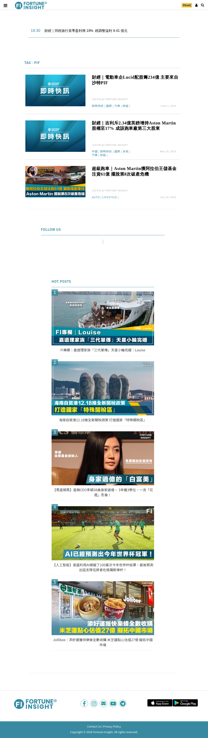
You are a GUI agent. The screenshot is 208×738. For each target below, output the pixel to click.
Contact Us (94, 726)
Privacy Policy (112, 726)
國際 (109, 106)
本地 (126, 151)
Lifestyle (109, 197)
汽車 (117, 106)
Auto (96, 197)
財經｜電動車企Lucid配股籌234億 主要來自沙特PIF (135, 80)
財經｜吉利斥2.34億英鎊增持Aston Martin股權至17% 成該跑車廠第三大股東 (134, 126)
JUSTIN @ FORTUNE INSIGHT (110, 99)
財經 (126, 106)
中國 (95, 151)
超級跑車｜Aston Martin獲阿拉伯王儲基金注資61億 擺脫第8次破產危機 (134, 171)
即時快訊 (98, 106)
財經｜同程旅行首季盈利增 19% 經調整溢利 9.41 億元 (86, 31)
